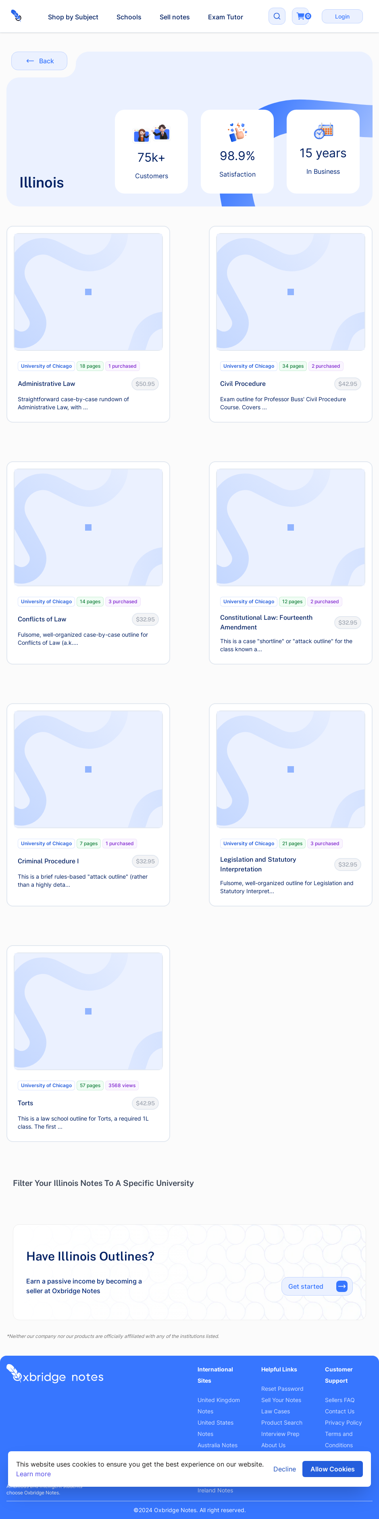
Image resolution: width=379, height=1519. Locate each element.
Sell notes (175, 17)
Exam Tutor (225, 17)
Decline (284, 1469)
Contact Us (339, 1411)
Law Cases (275, 1411)
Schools (129, 17)
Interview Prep (280, 1433)
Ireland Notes (215, 1490)
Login (342, 16)
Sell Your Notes (281, 1399)
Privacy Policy (343, 1422)
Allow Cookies (332, 1469)
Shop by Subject (73, 17)
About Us (273, 1445)
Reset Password (282, 1388)
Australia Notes (217, 1445)
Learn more (33, 1474)
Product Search (281, 1422)
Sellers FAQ (340, 1399)
